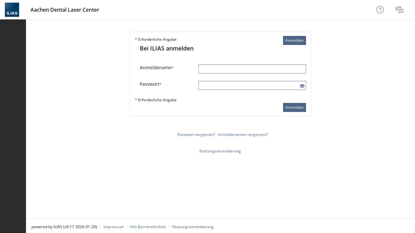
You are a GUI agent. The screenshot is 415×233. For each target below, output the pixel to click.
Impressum (113, 226)
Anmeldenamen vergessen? (243, 134)
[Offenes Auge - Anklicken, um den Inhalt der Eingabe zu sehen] (302, 86)
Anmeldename (157, 67)
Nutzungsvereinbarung (220, 151)
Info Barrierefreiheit (148, 226)
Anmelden (294, 40)
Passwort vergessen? (196, 134)
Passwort (150, 84)
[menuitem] (400, 9)
